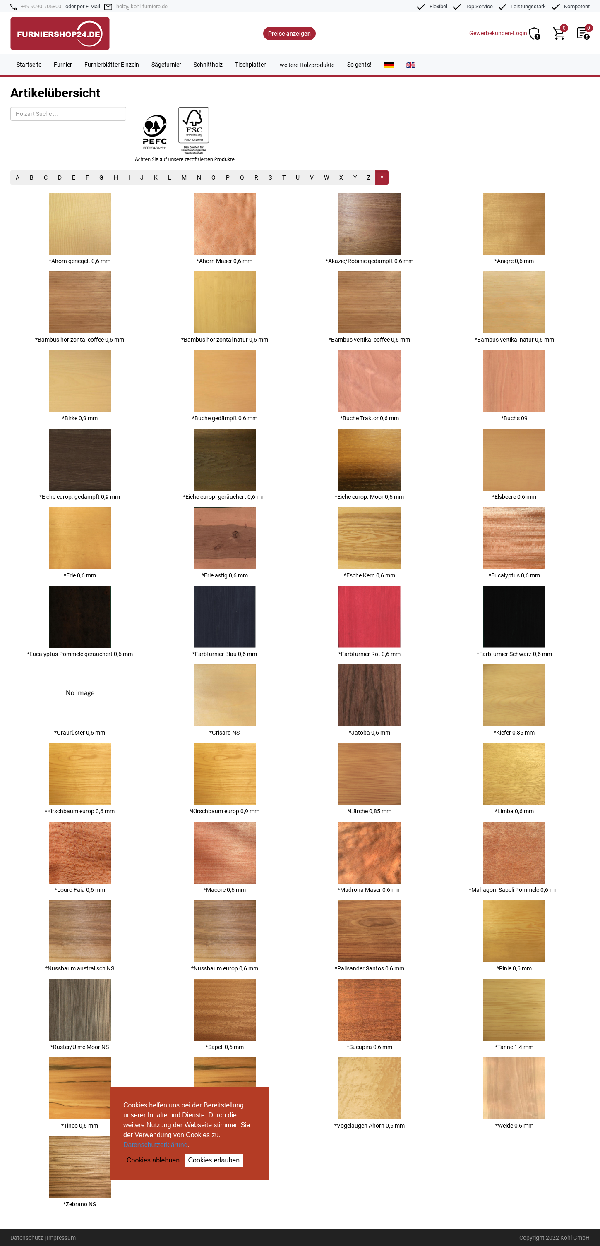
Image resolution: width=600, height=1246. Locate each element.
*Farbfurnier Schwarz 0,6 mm (514, 621)
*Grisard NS (225, 700)
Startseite (29, 64)
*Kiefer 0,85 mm (514, 700)
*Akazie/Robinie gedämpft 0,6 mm (369, 228)
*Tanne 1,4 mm (514, 1014)
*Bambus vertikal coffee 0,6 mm (369, 307)
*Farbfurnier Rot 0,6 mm (369, 621)
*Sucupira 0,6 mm (369, 1014)
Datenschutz (26, 1237)
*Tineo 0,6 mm (80, 1093)
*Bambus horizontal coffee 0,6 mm (79, 307)
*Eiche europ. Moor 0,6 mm (369, 464)
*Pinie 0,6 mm (514, 936)
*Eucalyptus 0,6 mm (514, 543)
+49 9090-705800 (41, 6)
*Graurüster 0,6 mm (80, 700)
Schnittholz (208, 64)
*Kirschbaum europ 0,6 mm (80, 779)
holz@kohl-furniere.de (142, 6)
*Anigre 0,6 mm (514, 228)
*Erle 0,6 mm (80, 543)
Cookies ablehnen (153, 1160)
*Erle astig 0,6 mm (225, 543)
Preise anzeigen (289, 33)
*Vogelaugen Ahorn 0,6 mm (369, 1093)
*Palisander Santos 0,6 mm (369, 936)
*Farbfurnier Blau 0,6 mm (224, 621)
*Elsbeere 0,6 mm (514, 464)
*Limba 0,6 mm (514, 779)
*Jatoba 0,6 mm (369, 700)
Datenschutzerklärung (155, 1144)
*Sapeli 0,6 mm (225, 1014)
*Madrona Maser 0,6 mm (369, 857)
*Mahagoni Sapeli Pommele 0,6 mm (514, 857)
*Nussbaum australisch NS (79, 936)
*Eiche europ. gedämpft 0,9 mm (79, 464)
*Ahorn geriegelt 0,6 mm (80, 228)
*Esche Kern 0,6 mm (369, 543)
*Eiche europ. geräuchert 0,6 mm (224, 464)
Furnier (63, 64)
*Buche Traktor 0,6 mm (369, 386)
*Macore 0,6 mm (225, 857)
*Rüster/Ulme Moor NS (80, 1014)
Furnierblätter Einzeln (111, 64)
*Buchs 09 (514, 386)
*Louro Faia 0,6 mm (80, 857)
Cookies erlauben (214, 1160)
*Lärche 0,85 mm (369, 779)
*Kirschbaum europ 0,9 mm (224, 779)
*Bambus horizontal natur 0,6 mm (224, 307)
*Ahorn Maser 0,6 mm (225, 228)
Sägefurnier (166, 64)
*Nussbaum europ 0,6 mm (224, 936)
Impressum (61, 1237)
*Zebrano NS (80, 1172)
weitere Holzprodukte (307, 65)
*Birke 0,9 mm (80, 386)
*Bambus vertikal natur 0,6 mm (514, 307)
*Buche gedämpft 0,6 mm (224, 386)
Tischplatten (251, 64)
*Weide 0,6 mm (514, 1093)
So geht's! (359, 64)
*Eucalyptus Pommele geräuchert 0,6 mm (80, 621)
